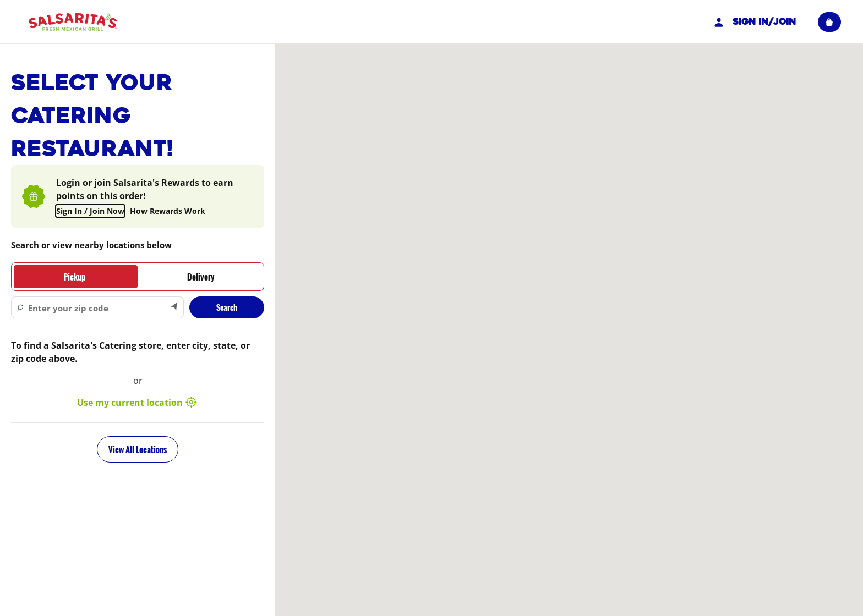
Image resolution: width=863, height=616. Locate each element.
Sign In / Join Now (90, 211)
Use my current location (137, 402)
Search (226, 307)
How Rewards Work (167, 211)
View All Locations (137, 449)
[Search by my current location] (174, 307)
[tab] (74, 276)
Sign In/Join (753, 22)
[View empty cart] (829, 22)
